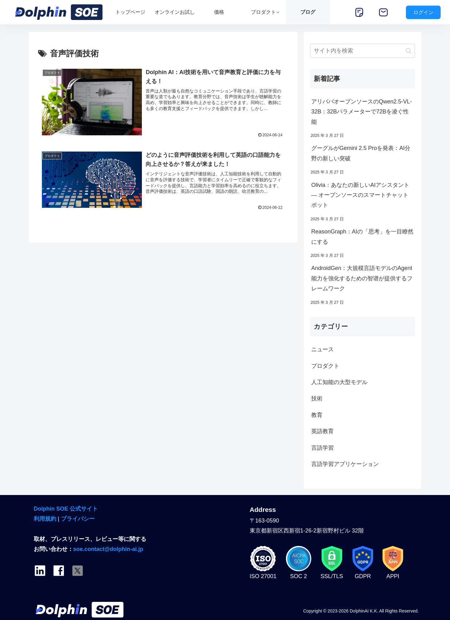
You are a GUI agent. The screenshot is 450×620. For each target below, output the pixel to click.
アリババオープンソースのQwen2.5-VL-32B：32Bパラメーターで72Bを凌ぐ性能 (361, 111)
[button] (408, 50)
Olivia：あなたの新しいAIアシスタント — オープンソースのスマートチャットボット (360, 195)
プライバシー (78, 519)
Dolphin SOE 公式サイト (66, 509)
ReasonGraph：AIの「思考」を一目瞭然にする (362, 236)
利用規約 (45, 519)
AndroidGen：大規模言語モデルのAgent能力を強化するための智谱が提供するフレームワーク (361, 278)
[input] (362, 51)
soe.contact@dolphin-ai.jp (108, 549)
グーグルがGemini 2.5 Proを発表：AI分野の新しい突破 (360, 153)
